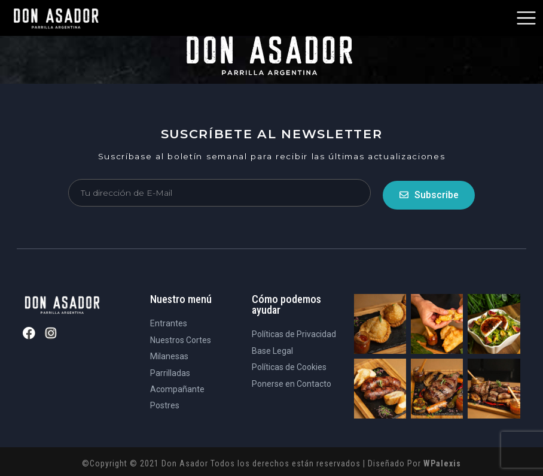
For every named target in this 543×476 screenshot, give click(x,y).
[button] (526, 18)
